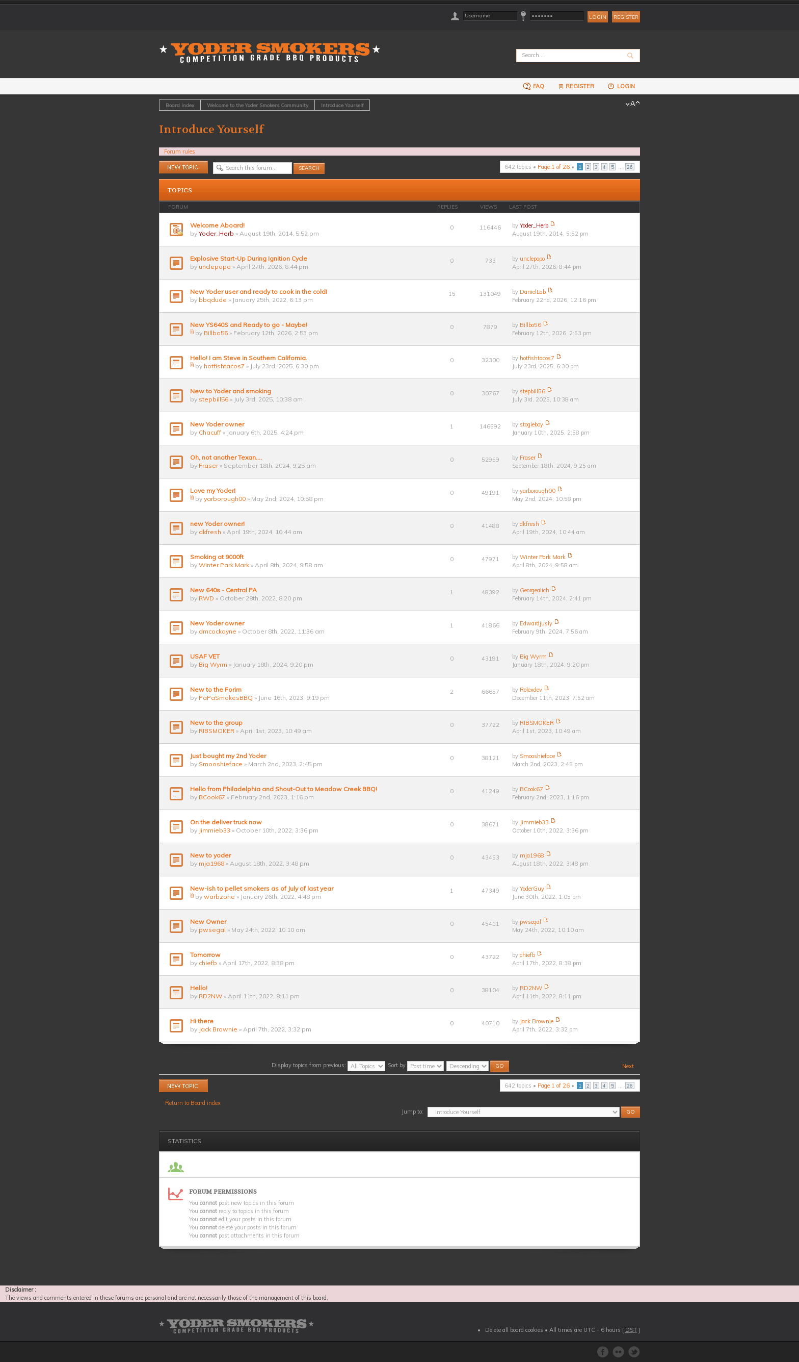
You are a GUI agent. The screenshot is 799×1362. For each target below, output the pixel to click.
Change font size (632, 104)
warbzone (219, 896)
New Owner (208, 921)
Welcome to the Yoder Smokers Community (257, 105)
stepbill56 (213, 399)
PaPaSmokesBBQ (226, 697)
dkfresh (210, 532)
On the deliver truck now (226, 822)
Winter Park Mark (224, 565)
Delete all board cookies (514, 1329)
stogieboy (531, 424)
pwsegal (212, 930)
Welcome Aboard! (217, 225)
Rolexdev (531, 689)
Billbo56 (216, 333)
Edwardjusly (536, 623)
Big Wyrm (213, 664)
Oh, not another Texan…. (226, 457)
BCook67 (212, 797)
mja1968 (211, 863)
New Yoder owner (217, 424)
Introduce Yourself (342, 105)
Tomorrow (205, 955)
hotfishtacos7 (224, 366)
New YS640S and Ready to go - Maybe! (248, 325)
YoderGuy (532, 888)
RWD (206, 598)
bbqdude (213, 300)
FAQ (533, 86)
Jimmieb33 (214, 830)
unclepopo (215, 266)
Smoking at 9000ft (217, 557)
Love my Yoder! (212, 490)
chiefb (208, 963)
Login (621, 86)
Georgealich (534, 590)
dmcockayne (217, 631)
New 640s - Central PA (223, 590)
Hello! (198, 988)
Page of (554, 166)
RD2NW (210, 996)
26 (630, 167)
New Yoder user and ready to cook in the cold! (258, 291)
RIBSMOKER (216, 731)
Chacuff (210, 432)
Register (626, 17)
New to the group (216, 722)
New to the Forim (216, 689)
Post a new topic (183, 167)
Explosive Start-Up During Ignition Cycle (248, 258)
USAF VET (205, 656)
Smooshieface (221, 764)
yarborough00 (225, 498)
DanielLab (533, 291)
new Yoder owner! (217, 523)
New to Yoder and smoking (230, 391)
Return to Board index (193, 1102)
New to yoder (210, 855)
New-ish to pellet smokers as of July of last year (261, 888)
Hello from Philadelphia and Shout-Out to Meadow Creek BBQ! (283, 789)
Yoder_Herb (216, 233)
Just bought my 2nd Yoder (228, 756)
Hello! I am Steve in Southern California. (248, 358)
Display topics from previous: (328, 1065)
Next (628, 1066)
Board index (180, 105)
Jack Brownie (218, 1029)
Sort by (416, 1065)
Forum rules (179, 151)
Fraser (208, 465)
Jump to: (412, 1111)
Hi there (202, 1021)
